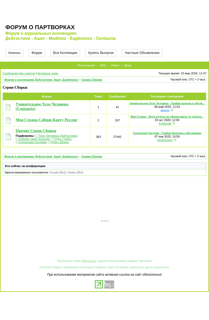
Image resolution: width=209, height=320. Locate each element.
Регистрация (86, 65)
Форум (37, 53)
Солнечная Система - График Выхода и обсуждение (167, 133)
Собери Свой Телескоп (34, 138)
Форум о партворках (40, 27)
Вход (127, 65)
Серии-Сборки (91, 79)
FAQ (103, 65)
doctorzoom (164, 140)
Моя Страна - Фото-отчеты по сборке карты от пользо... (167, 116)
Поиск (115, 65)
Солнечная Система (32, 142)
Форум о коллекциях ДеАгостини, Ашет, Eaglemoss (41, 79)
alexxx (165, 110)
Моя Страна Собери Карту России (46, 120)
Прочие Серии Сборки (36, 131)
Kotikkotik (165, 123)
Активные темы (47, 73)
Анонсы (14, 53)
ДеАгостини (89, 260)
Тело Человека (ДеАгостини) (57, 135)
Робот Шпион (60, 142)
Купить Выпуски (101, 53)
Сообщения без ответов (19, 73)
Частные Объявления (142, 53)
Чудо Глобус (63, 138)
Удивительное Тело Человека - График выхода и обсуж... (167, 103)
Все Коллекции (65, 53)
